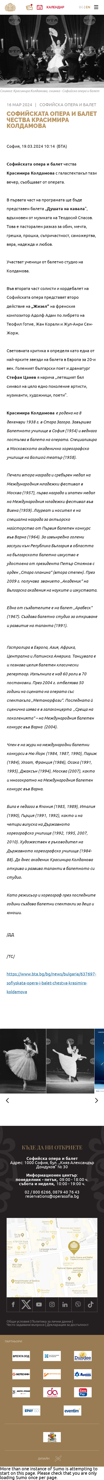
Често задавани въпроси (26, 1325)
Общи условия (18, 1321)
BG (81, 7)
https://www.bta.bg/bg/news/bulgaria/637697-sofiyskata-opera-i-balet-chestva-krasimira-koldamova (51, 982)
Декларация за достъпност (68, 1325)
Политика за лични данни (51, 1321)
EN (88, 7)
